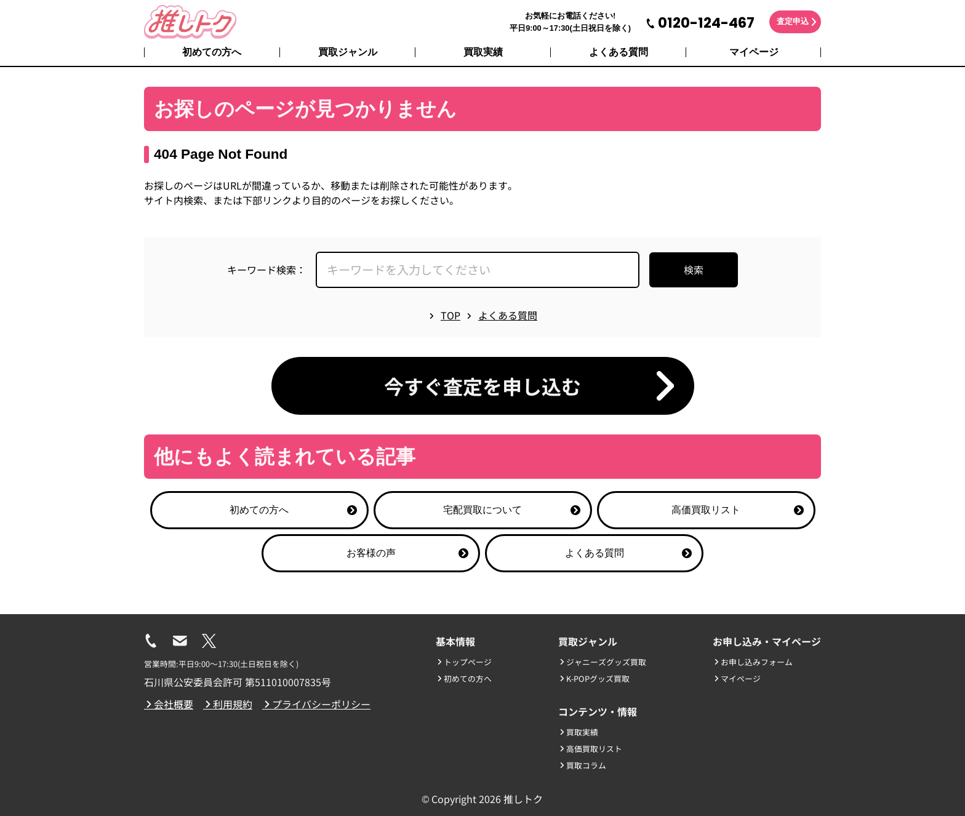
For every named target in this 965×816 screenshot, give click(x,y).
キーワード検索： (266, 269)
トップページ (464, 662)
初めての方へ (211, 52)
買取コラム (582, 765)
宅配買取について (511, 510)
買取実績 (483, 52)
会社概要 (168, 704)
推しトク (523, 798)
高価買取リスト (737, 510)
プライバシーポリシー (316, 704)
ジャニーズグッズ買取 (602, 662)
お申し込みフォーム (753, 662)
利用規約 (227, 704)
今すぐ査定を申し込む (482, 386)
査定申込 (793, 21)
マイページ (754, 52)
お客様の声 (407, 553)
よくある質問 (618, 52)
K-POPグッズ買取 (594, 678)
